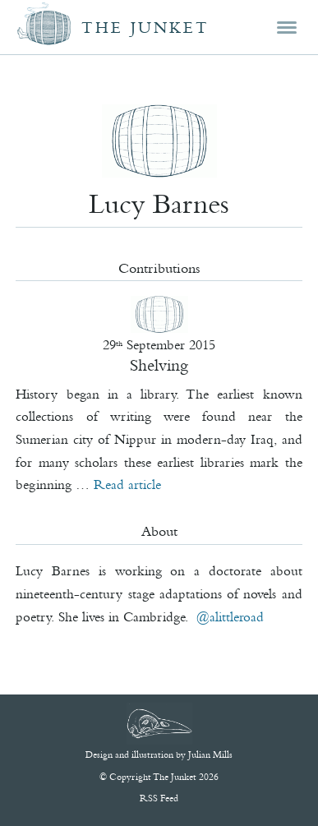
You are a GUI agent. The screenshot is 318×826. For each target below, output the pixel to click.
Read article (127, 484)
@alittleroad (230, 616)
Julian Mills (210, 754)
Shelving (159, 365)
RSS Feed (159, 798)
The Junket (145, 27)
